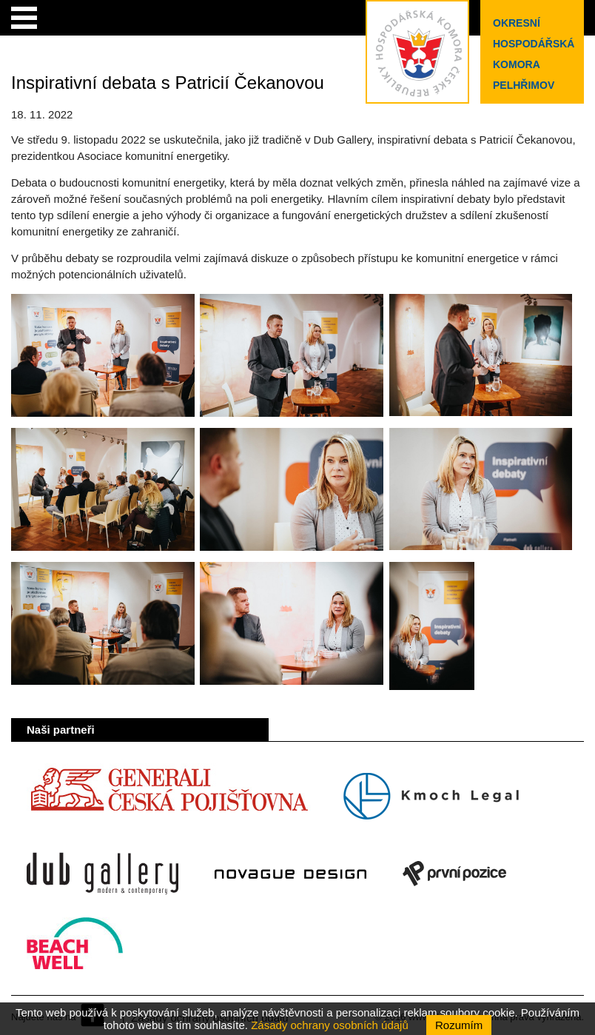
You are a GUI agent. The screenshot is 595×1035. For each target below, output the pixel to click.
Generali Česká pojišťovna (169, 796)
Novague (290, 873)
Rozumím (459, 1025)
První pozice (454, 873)
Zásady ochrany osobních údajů (330, 1025)
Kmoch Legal (431, 796)
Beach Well (75, 950)
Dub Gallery (102, 873)
